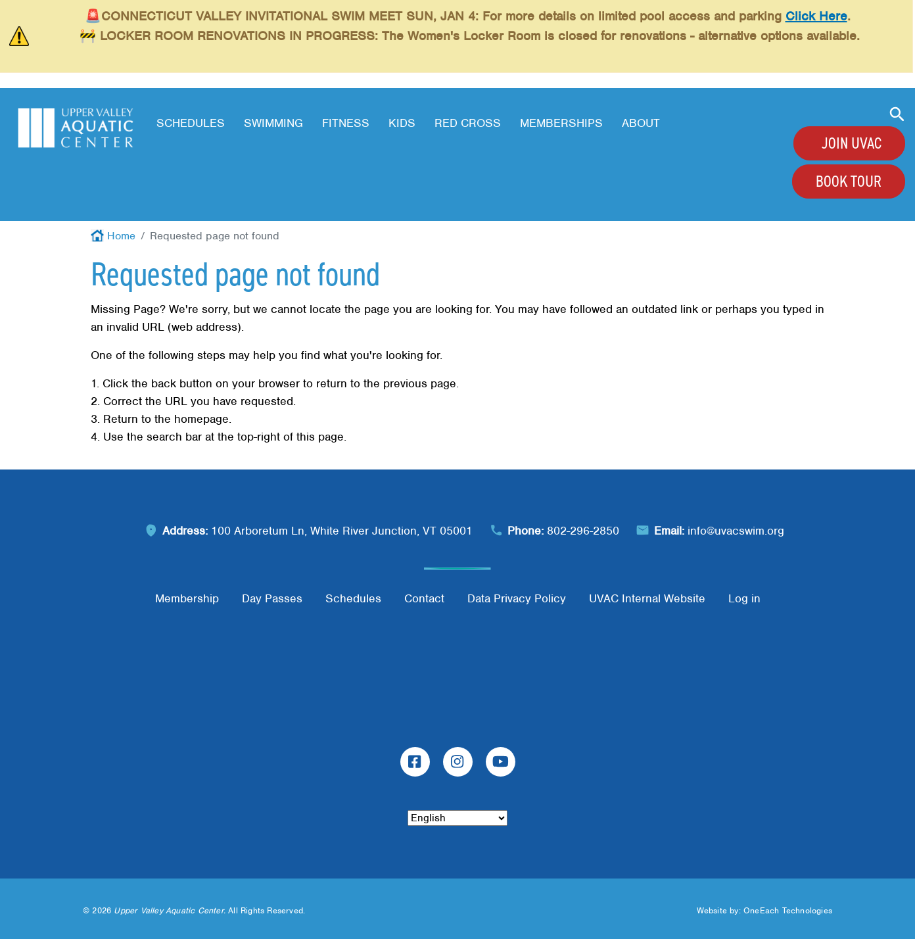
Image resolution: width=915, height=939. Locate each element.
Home (121, 236)
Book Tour (848, 181)
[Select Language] (457, 818)
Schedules (190, 123)
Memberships (561, 123)
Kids (401, 123)
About (641, 123)
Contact (424, 598)
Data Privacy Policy (516, 598)
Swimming (273, 123)
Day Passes (272, 598)
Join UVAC (851, 143)
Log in (744, 598)
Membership (187, 598)
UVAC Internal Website (647, 598)
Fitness (345, 123)
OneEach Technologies (787, 910)
